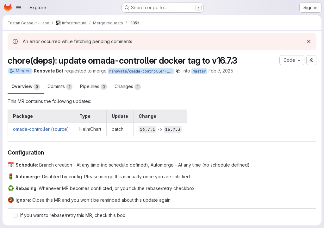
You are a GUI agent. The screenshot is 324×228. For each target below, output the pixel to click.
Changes (128, 87)
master (199, 71)
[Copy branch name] (178, 71)
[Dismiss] (309, 41)
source (60, 129)
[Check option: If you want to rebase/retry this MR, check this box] (15, 215)
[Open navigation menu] (19, 8)
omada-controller (31, 129)
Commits (59, 87)
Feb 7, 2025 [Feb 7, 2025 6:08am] (221, 70)
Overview (25, 87)
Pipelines (93, 87)
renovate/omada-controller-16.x (141, 71)
